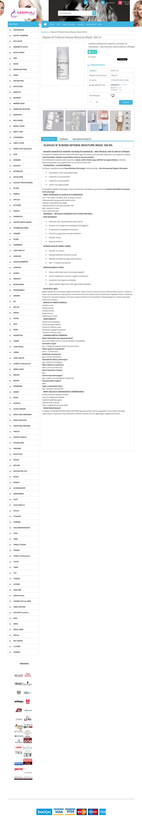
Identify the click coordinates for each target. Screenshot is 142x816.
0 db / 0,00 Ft (128, 1)
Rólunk (52, 24)
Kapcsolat (81, 24)
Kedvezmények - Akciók (94, 24)
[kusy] (92, 102)
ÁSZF (58, 24)
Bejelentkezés (94, 2)
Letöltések (64, 139)
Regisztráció (110, 2)
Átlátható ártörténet (96, 65)
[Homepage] (46, 24)
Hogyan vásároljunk (68, 24)
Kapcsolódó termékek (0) (82, 139)
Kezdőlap (44, 32)
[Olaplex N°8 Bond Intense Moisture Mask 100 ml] (53, 110)
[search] (94, 13)
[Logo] (23, 13)
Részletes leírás (49, 139)
